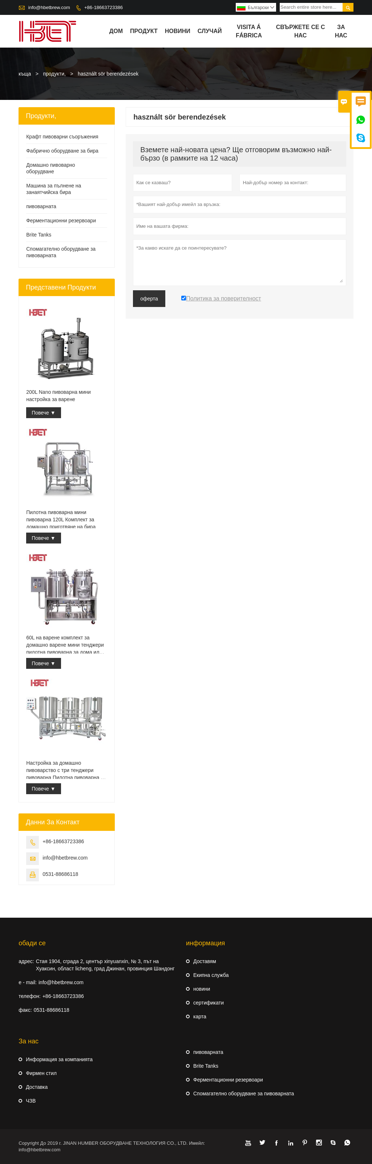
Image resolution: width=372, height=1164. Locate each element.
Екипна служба (211, 975)
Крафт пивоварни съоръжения (62, 137)
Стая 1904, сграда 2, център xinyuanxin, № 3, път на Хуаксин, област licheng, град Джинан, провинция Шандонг (105, 964)
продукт (144, 31)
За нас (341, 31)
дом (116, 31)
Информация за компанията (59, 1059)
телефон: (29, 996)
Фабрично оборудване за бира (62, 151)
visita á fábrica (249, 31)
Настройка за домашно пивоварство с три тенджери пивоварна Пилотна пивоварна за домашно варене (66, 770)
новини (177, 31)
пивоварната (41, 206)
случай (210, 31)
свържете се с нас (300, 31)
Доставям (204, 961)
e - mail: (28, 982)
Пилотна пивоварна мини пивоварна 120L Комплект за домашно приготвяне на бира (61, 519)
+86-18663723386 (103, 7)
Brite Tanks (38, 235)
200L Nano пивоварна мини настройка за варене (58, 395)
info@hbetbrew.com (49, 7)
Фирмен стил (41, 1073)
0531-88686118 (60, 874)
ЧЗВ (31, 1101)
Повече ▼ (43, 413)
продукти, (54, 74)
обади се (32, 943)
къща (25, 74)
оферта (149, 299)
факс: (25, 1010)
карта (199, 1016)
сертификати (208, 1003)
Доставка (37, 1087)
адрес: (26, 961)
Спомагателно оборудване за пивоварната (243, 1093)
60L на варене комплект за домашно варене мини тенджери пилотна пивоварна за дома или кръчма (65, 645)
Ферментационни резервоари (61, 220)
